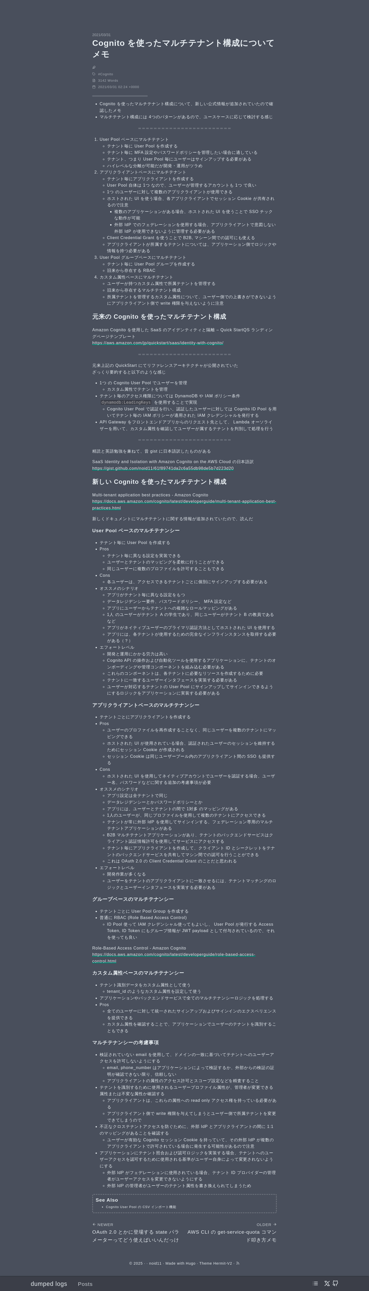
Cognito (106, 74)
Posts (85, 1284)
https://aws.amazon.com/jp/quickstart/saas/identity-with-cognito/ (157, 343)
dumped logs (49, 1284)
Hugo (191, 1263)
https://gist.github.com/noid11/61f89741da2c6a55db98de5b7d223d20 (163, 468)
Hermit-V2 (222, 1263)
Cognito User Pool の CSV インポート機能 (141, 1207)
